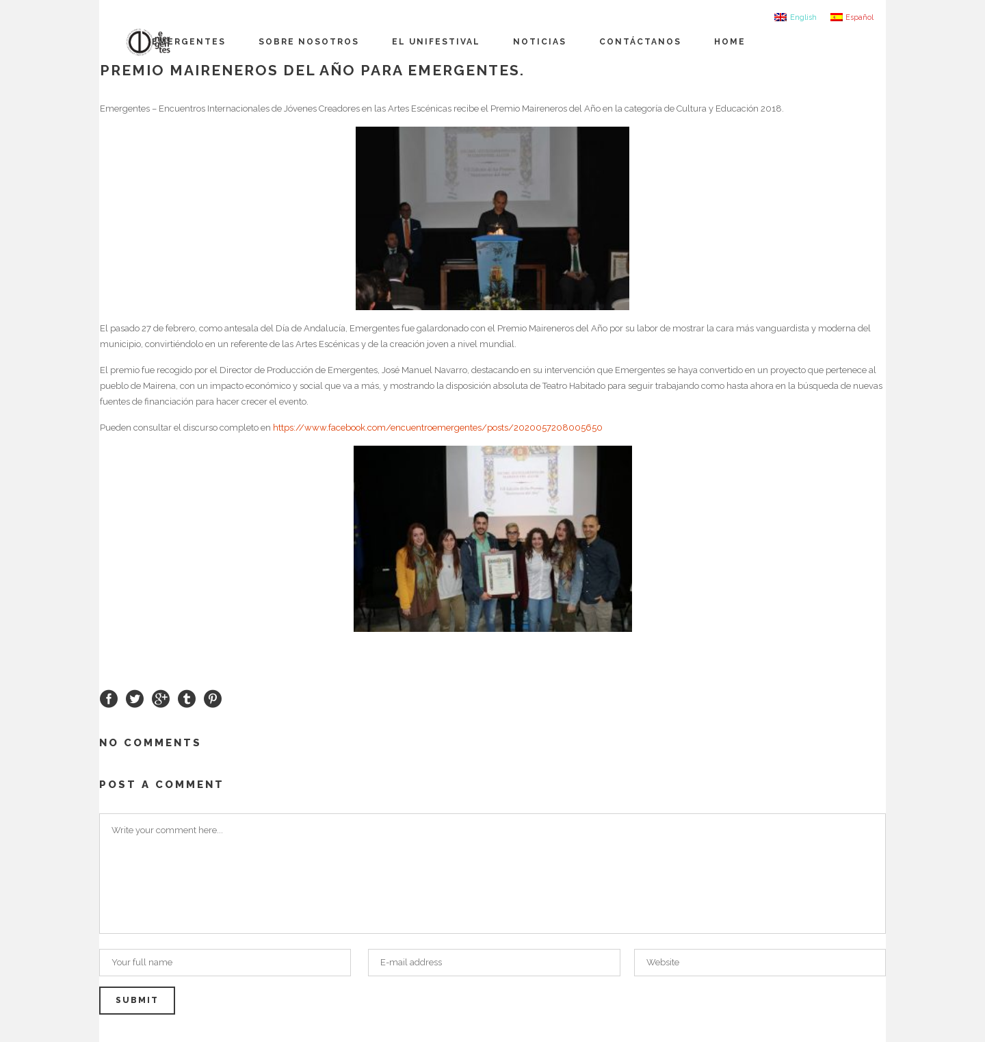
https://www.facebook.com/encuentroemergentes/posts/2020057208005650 (438, 427)
